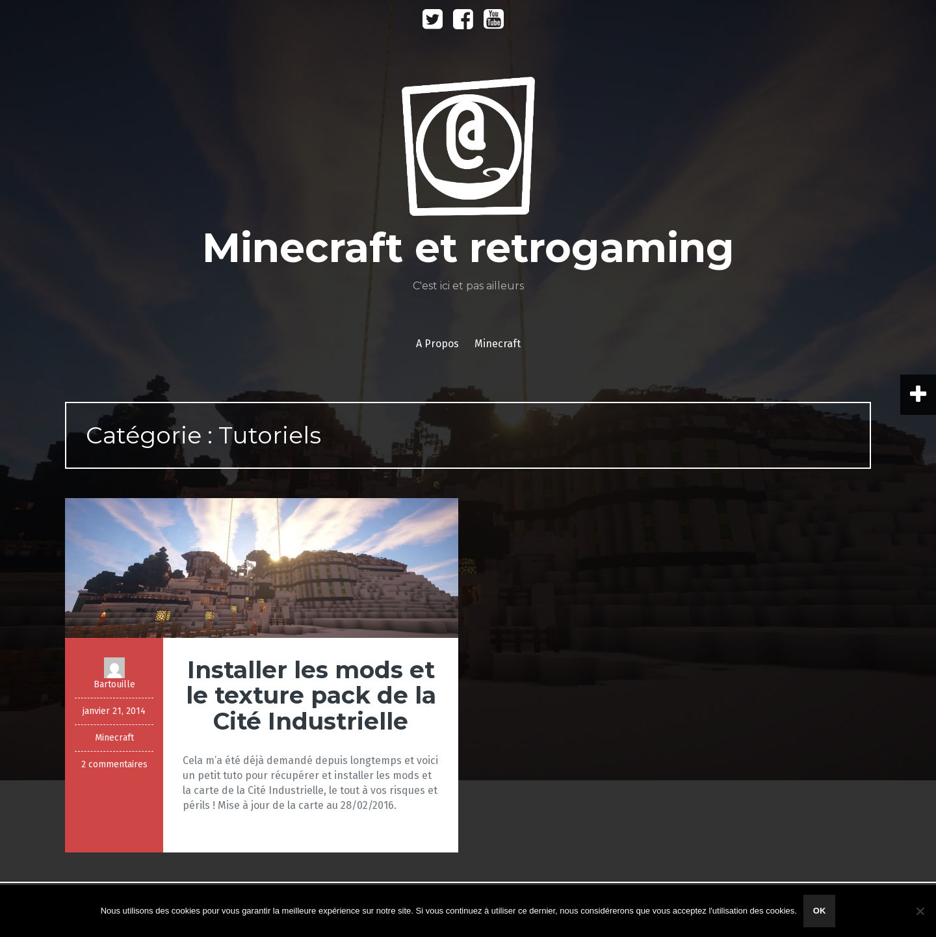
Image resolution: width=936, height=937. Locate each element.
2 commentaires (114, 764)
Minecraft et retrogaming (468, 247)
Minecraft (497, 343)
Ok (819, 911)
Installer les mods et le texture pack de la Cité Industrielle (311, 695)
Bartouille (114, 684)
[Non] (919, 910)
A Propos (437, 343)
